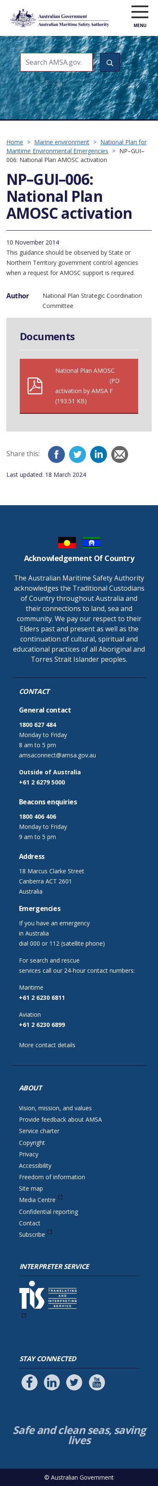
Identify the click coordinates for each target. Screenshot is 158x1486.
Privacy (28, 1154)
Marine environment (61, 142)
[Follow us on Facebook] (29, 1382)
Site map (31, 1188)
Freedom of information (52, 1177)
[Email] (119, 454)
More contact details (47, 1045)
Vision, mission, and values (55, 1108)
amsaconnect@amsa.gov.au (57, 755)
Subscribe (32, 1234)
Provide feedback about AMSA (60, 1119)
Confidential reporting (48, 1212)
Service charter (39, 1131)
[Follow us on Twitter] (74, 1382)
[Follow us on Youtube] (97, 1382)
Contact (29, 1223)
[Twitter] (77, 454)
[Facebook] (56, 454)
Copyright (32, 1143)
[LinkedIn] (98, 454)
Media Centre (37, 1200)
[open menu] (140, 12)
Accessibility (35, 1165)
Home (14, 142)
